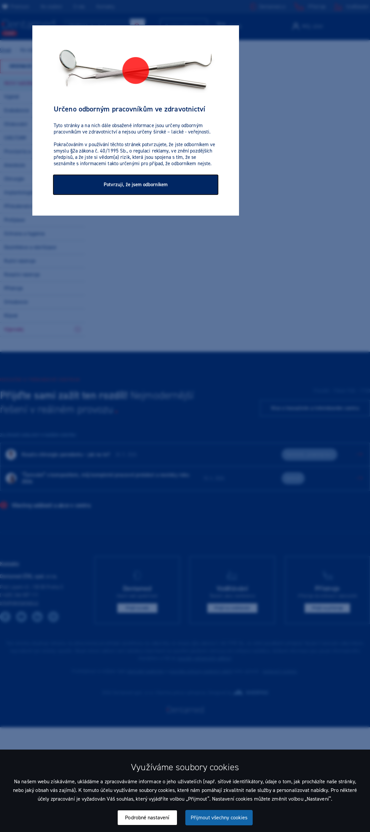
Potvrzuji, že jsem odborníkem (136, 184)
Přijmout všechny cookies (219, 817)
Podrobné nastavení (147, 817)
